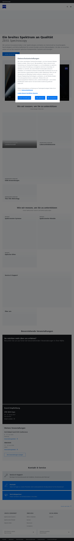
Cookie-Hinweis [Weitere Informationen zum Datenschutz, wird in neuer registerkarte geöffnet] (22, 93)
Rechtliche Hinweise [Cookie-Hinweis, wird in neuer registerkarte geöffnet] (32, 93)
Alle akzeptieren (52, 98)
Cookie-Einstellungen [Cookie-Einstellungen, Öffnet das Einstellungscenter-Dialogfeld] (24, 98)
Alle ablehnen (40, 98)
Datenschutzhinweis (27, 90)
